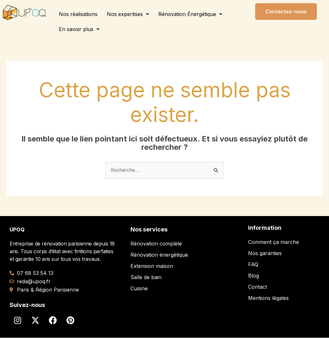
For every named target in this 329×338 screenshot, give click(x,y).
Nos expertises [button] (128, 14)
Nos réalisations (78, 14)
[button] (128, 14)
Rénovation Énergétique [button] (190, 14)
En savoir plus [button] (79, 29)
